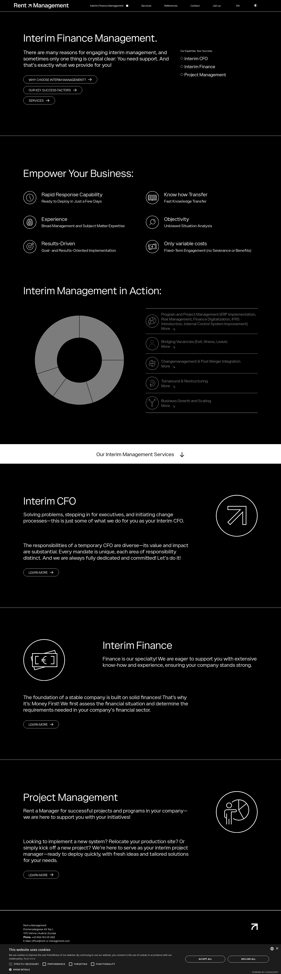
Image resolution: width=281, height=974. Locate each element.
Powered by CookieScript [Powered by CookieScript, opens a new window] (265, 972)
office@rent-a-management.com (51, 940)
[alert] (140, 959)
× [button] (277, 948)
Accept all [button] (205, 959)
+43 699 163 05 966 (43, 937)
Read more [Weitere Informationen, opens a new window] (29, 958)
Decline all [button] (248, 959)
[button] (238, 5)
